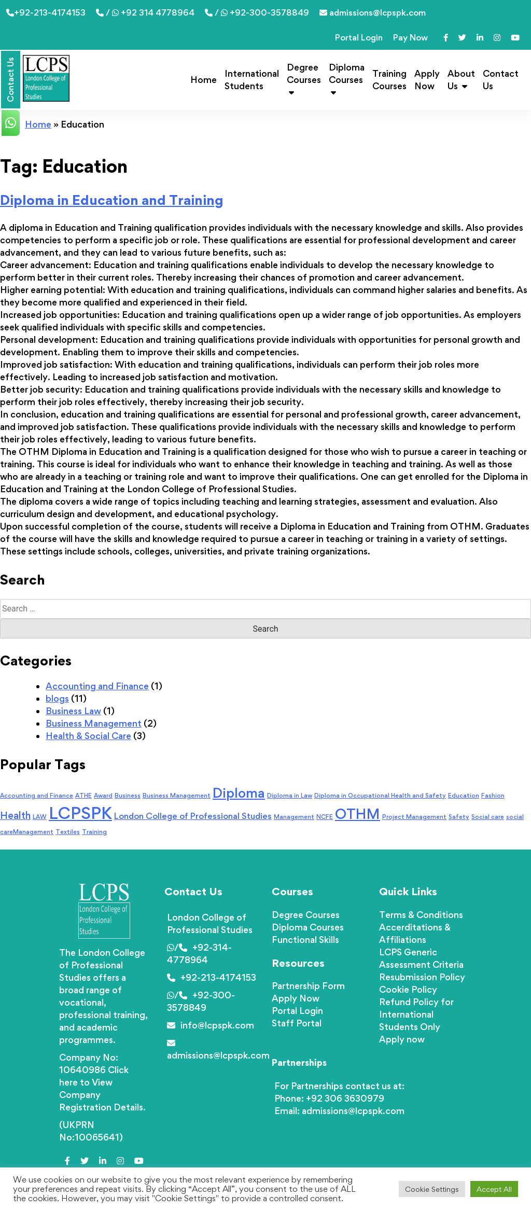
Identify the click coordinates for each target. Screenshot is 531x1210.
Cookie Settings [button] (432, 1189)
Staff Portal (297, 1023)
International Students (252, 79)
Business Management (94, 723)
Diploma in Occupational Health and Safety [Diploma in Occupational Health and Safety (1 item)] (380, 795)
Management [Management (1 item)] (294, 816)
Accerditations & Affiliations (415, 933)
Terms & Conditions (421, 914)
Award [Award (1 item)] (103, 795)
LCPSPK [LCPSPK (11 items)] (80, 813)
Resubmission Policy (422, 976)
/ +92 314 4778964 (145, 12)
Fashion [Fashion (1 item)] (493, 795)
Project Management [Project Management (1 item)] (414, 816)
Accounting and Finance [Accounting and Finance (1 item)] (36, 795)
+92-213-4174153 (46, 12)
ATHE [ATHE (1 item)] (83, 795)
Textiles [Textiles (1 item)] (67, 832)
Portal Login (359, 37)
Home (203, 79)
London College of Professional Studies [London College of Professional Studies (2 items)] (193, 816)
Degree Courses (304, 79)
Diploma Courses (347, 79)
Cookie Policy (408, 989)
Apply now (402, 1039)
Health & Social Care (88, 735)
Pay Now (410, 37)
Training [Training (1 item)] (94, 832)
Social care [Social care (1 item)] (487, 816)
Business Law (73, 710)
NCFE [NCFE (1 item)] (324, 816)
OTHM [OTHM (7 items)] (357, 814)
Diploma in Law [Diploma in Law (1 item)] (289, 795)
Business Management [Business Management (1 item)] (177, 795)
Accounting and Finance (97, 685)
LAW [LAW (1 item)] (40, 816)
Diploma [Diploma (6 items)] (239, 793)
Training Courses (389, 79)
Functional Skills (305, 939)
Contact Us (501, 79)
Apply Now (427, 79)
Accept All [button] (494, 1189)
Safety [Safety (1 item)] (459, 816)
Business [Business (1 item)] (128, 795)
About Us (461, 79)
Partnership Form (308, 985)
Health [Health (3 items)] (15, 815)
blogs (57, 698)
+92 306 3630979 (345, 1098)
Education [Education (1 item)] (463, 795)
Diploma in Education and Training (111, 199)
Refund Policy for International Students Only (416, 1014)
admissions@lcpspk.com (372, 12)
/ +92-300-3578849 (257, 12)
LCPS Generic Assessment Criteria (421, 958)
